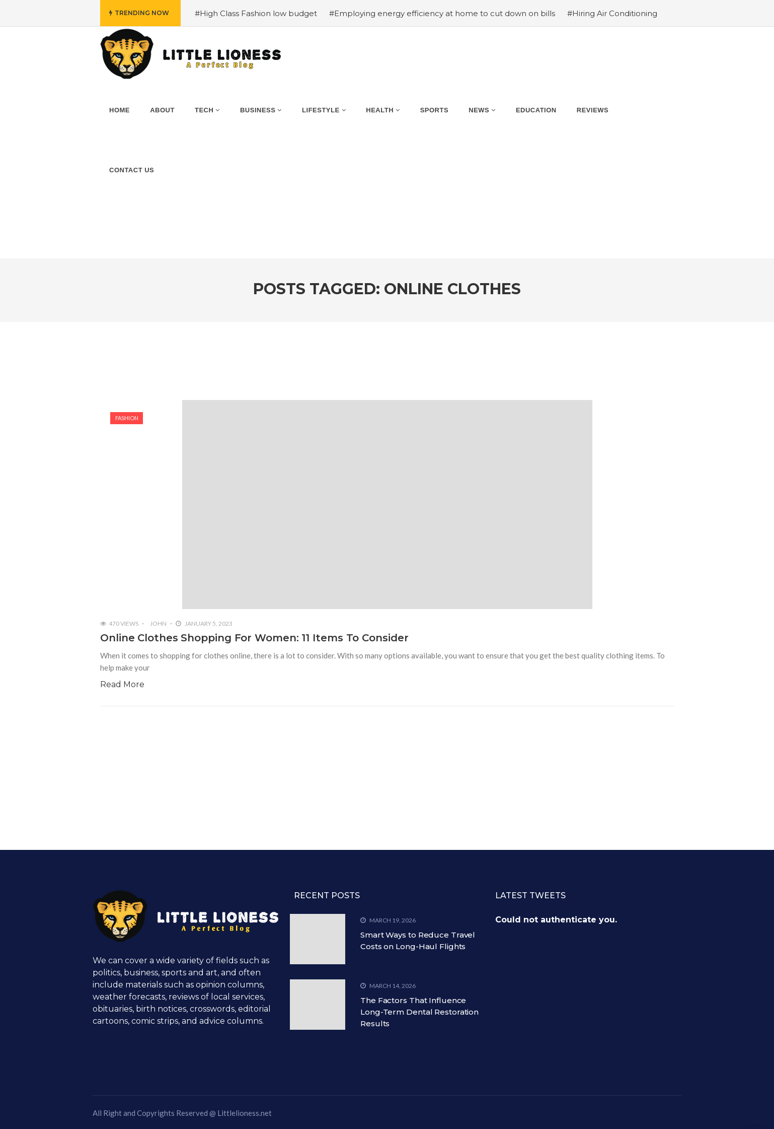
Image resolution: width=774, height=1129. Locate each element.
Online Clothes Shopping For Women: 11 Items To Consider (254, 638)
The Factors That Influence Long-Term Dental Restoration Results (419, 1011)
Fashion (126, 418)
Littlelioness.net (244, 1112)
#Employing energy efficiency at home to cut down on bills (442, 13)
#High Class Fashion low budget (256, 13)
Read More (122, 684)
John (158, 623)
